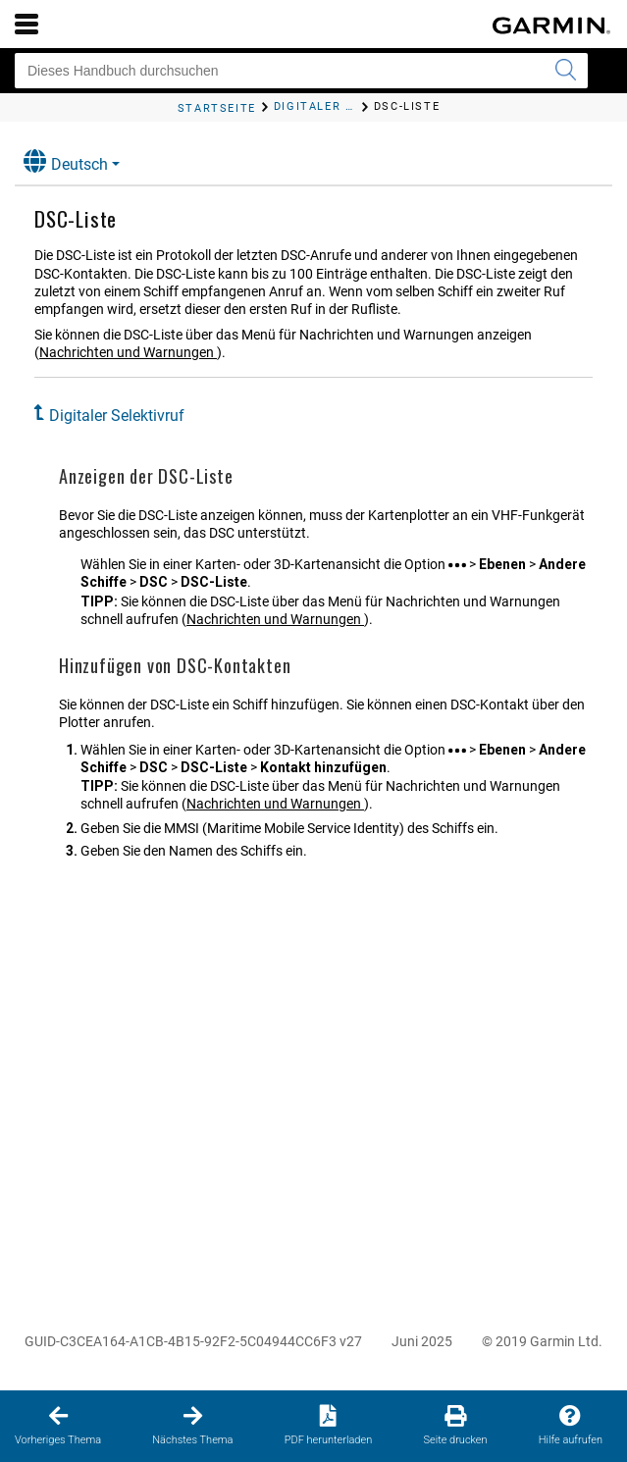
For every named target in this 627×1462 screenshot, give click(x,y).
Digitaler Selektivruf (116, 415)
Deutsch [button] (66, 161)
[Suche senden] (565, 70)
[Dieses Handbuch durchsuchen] (301, 70)
